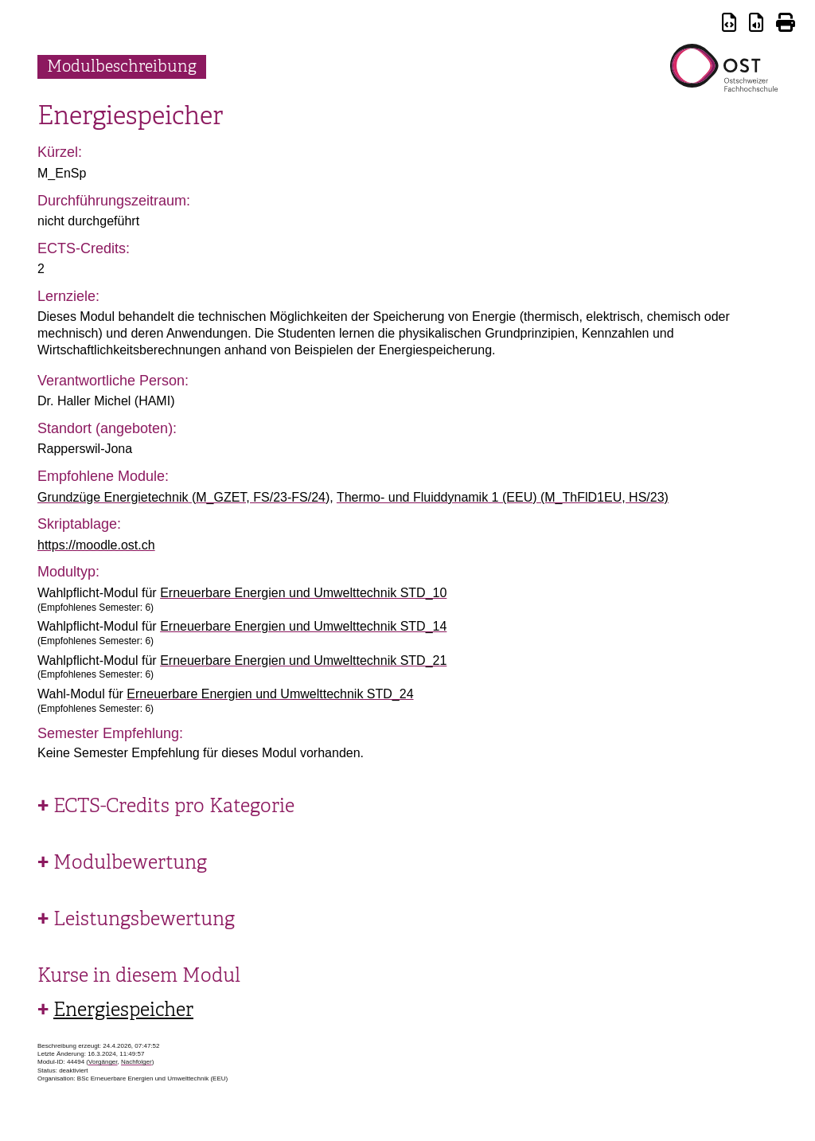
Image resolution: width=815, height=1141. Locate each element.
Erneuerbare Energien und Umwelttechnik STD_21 (303, 660)
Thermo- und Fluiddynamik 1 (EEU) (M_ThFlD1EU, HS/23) (503, 497)
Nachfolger (136, 1061)
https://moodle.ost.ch (96, 545)
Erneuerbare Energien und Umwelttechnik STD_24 (270, 694)
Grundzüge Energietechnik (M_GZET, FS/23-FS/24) (183, 497)
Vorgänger (102, 1061)
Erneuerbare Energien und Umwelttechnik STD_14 (303, 626)
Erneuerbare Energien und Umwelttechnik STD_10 (303, 593)
